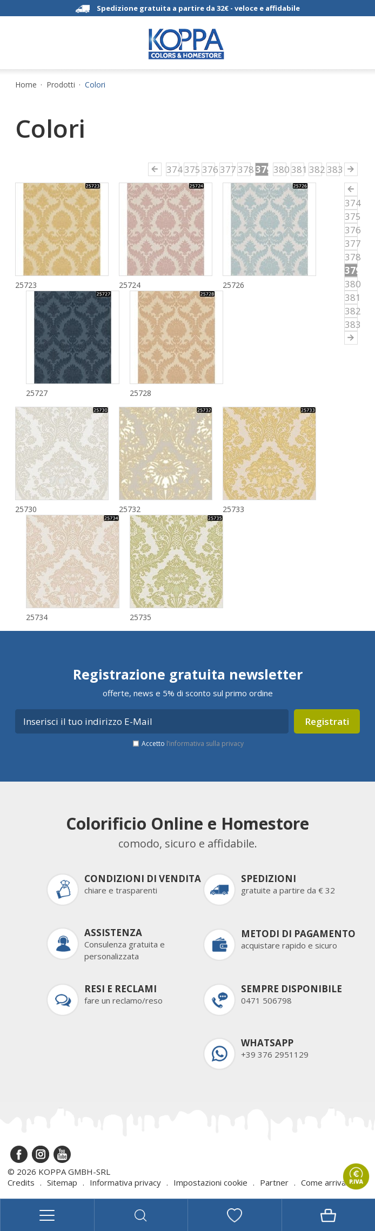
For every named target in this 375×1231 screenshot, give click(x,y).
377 (226, 169)
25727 (37, 393)
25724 (129, 285)
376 (208, 169)
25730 (26, 509)
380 (279, 169)
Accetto (193, 743)
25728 (140, 393)
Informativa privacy (125, 1182)
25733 (233, 509)
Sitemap (62, 1182)
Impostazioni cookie (210, 1182)
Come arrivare (327, 1182)
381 (297, 169)
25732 (129, 509)
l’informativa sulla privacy (205, 743)
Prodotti (60, 85)
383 (333, 169)
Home (26, 85)
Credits (21, 1182)
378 (244, 169)
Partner (274, 1182)
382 (315, 169)
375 (190, 169)
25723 (26, 285)
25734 (37, 617)
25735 (140, 617)
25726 (233, 285)
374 (172, 169)
